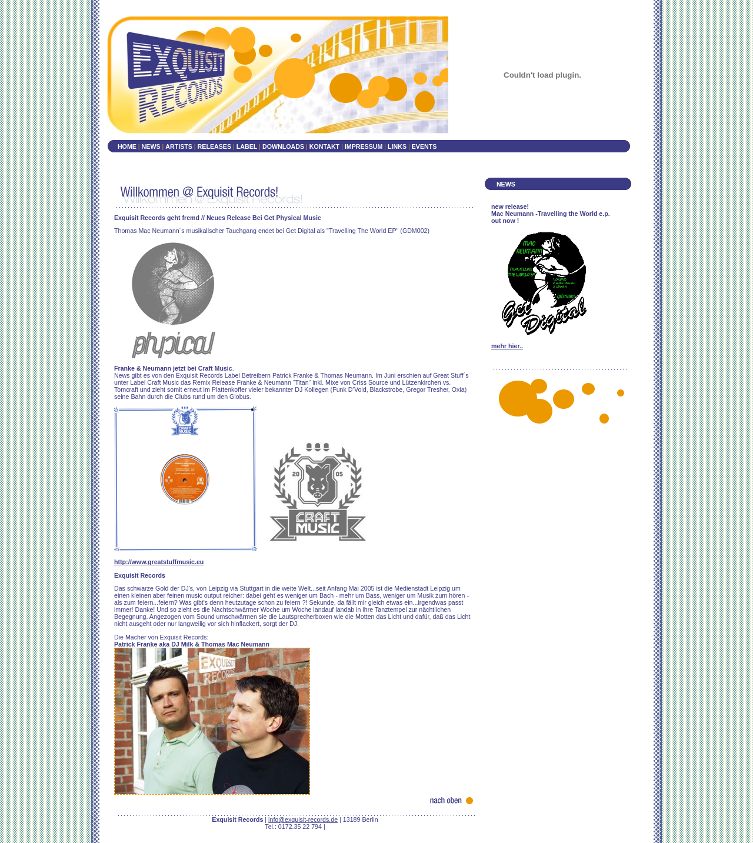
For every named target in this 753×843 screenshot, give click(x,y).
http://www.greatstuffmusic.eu (159, 561)
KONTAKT (324, 146)
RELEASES (214, 146)
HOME (127, 146)
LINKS (398, 146)
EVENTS (424, 146)
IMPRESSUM (365, 146)
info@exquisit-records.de (303, 819)
